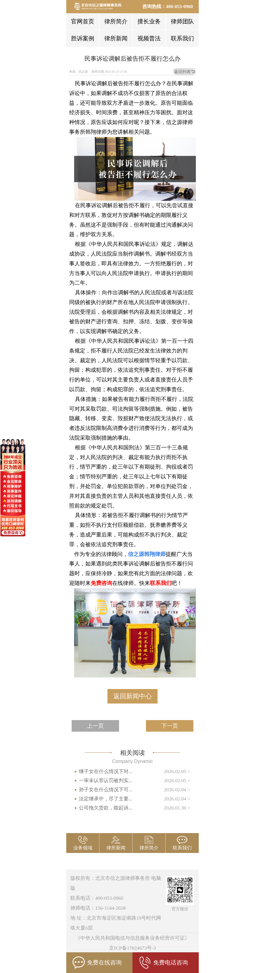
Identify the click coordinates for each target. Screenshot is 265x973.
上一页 (95, 726)
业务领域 (82, 847)
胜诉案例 (82, 38)
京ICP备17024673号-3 (132, 948)
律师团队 (182, 21)
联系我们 (182, 38)
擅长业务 (149, 21)
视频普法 (149, 38)
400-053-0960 (179, 6)
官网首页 (82, 21)
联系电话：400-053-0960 (96, 898)
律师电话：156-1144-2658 (98, 908)
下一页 (169, 726)
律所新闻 (116, 38)
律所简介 (116, 21)
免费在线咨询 (97, 962)
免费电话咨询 (163, 962)
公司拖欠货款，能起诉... (105, 808)
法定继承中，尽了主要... (105, 798)
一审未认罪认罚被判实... (105, 780)
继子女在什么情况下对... (105, 771)
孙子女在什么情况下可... (105, 789)
